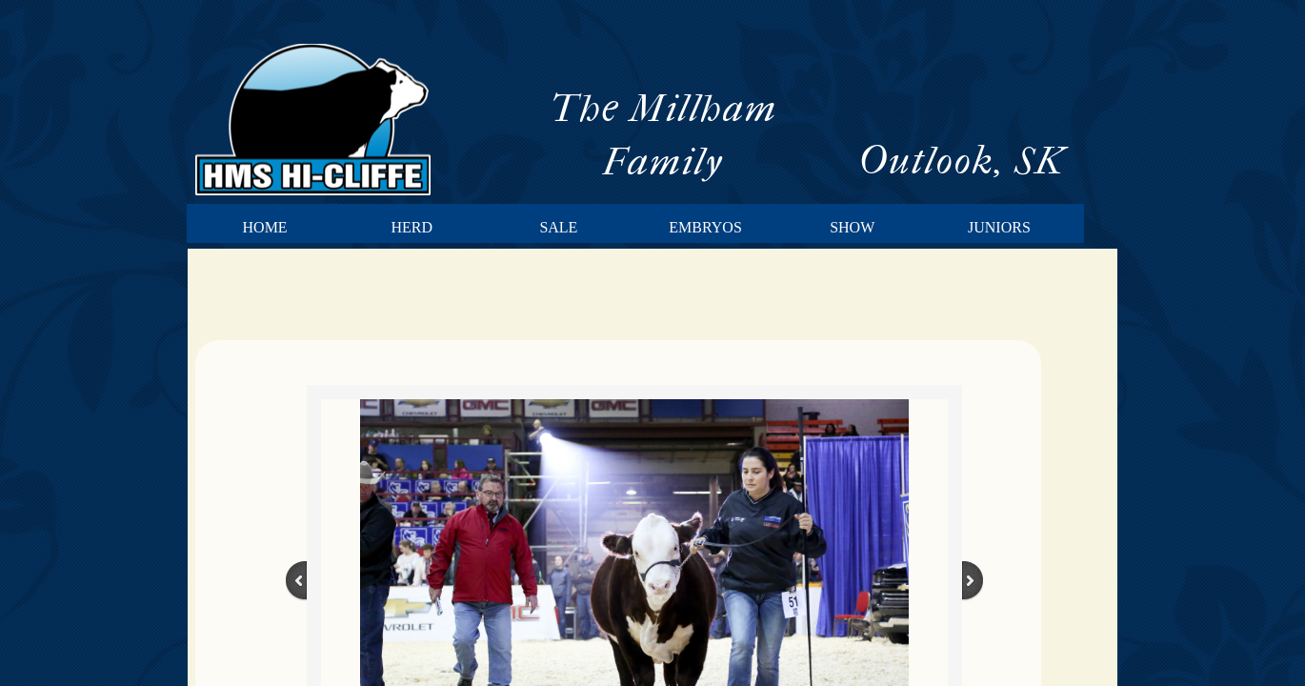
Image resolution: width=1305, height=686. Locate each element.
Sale (558, 227)
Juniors (999, 227)
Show (852, 227)
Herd (411, 227)
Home (265, 227)
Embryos (705, 227)
